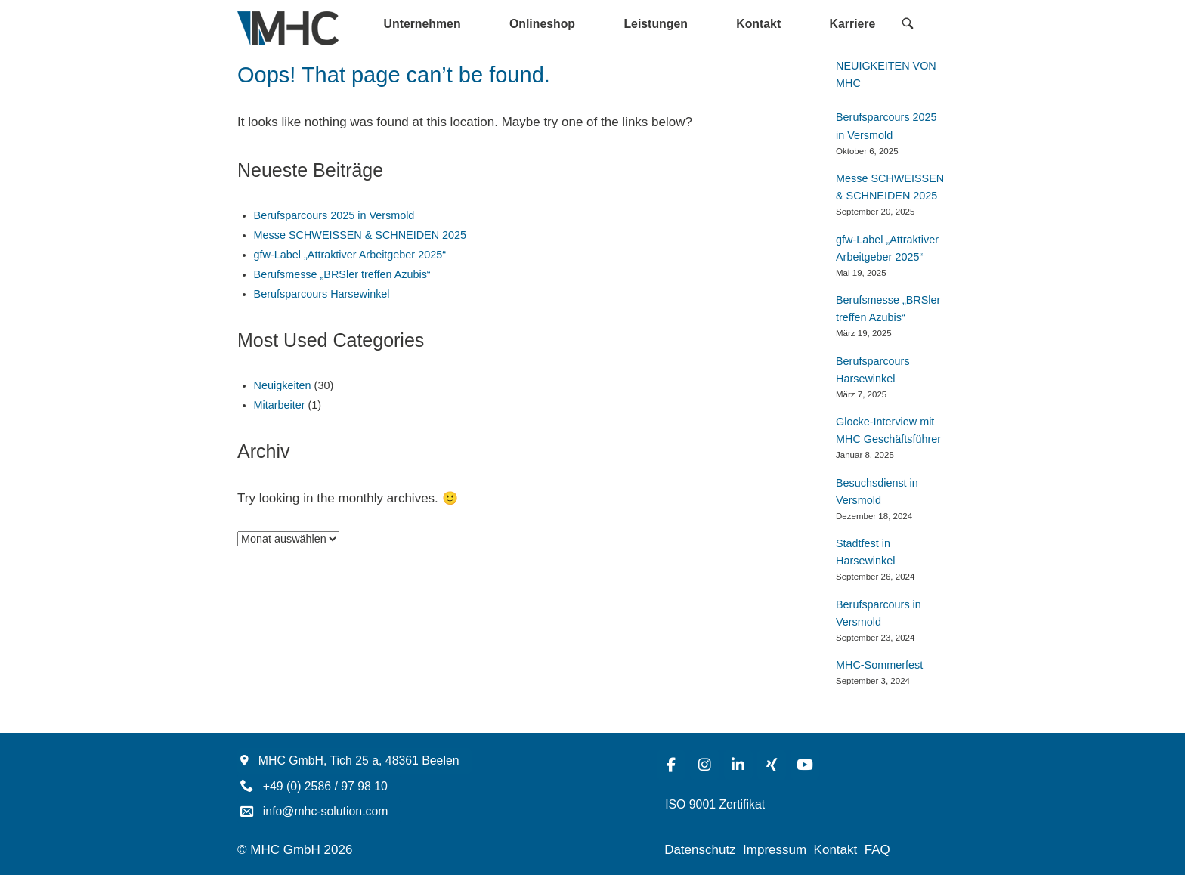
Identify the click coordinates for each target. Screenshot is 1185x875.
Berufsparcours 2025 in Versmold (334, 215)
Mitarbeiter (279, 405)
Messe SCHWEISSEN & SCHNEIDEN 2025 (360, 235)
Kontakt (758, 23)
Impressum (774, 850)
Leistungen (655, 23)
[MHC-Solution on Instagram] (704, 765)
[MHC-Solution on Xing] (771, 765)
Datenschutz (700, 850)
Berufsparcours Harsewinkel (322, 294)
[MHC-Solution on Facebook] (671, 765)
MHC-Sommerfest (879, 665)
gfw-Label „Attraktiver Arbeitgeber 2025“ (350, 255)
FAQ (877, 850)
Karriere (853, 23)
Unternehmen (422, 23)
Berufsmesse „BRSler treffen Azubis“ (342, 274)
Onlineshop (542, 23)
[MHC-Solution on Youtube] (805, 765)
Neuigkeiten (282, 385)
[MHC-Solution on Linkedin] (738, 765)
